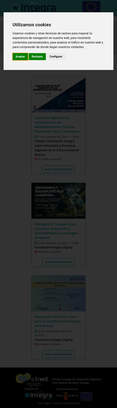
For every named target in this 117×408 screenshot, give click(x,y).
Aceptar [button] (20, 56)
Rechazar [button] (37, 56)
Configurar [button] (56, 56)
